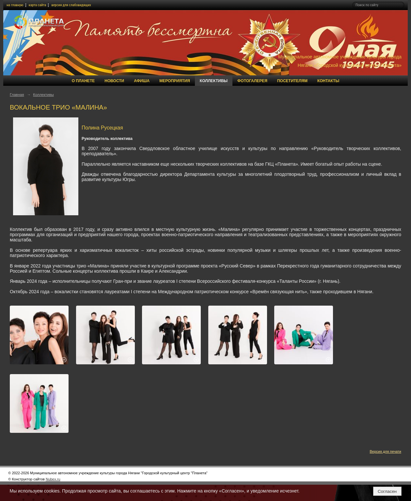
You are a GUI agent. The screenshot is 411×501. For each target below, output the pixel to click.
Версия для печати (385, 451)
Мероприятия (174, 81)
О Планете (83, 81)
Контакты (328, 81)
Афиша (142, 81)
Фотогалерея (252, 81)
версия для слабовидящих (71, 5)
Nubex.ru (53, 479)
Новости (114, 81)
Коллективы (214, 81)
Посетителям (292, 81)
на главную (15, 5)
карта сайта (37, 5)
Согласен (387, 491)
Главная (17, 95)
